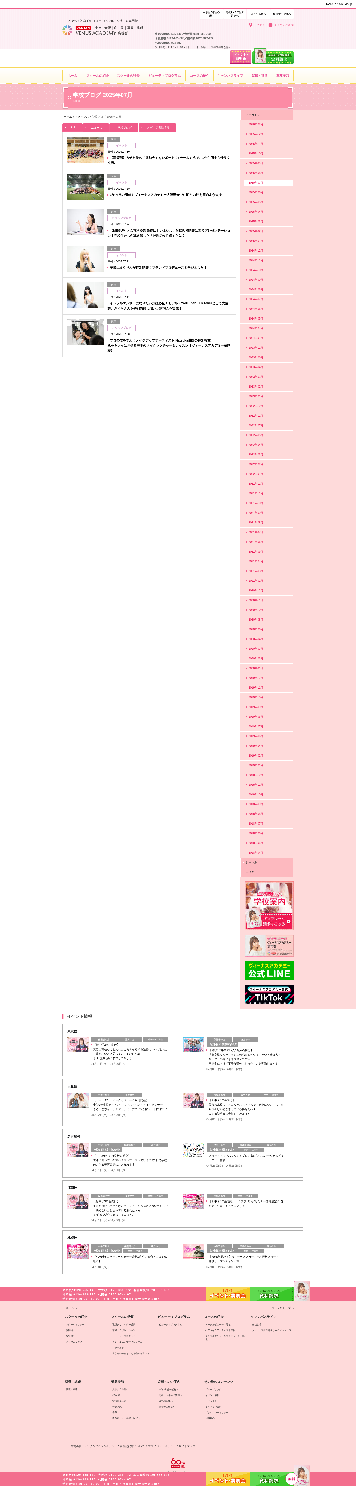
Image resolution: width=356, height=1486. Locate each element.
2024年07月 (256, 299)
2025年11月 (256, 143)
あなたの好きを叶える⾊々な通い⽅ (130, 1353)
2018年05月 (256, 843)
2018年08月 (256, 813)
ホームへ (71, 1308)
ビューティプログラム (123, 1336)
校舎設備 (256, 1324)
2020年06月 (256, 629)
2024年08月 (256, 289)
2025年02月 (256, 231)
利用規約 (210, 1418)
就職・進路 (73, 1381)
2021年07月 (256, 532)
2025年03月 (256, 221)
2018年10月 (256, 794)
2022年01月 (256, 474)
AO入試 (116, 1395)
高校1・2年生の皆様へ (211, 13)
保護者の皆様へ (282, 13)
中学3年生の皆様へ (234, 13)
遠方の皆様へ (258, 13)
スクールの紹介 (76, 1317)
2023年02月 (256, 386)
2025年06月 (256, 192)
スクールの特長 (122, 1317)
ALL (72, 126)
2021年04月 (256, 561)
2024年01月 (256, 338)
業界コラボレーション (123, 1330)
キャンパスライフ (263, 1317)
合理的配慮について (132, 1446)
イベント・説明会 (228, 1479)
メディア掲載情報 (157, 126)
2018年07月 (256, 823)
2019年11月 (256, 687)
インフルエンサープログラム (127, 1342)
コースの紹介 (214, 1317)
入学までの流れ (120, 1389)
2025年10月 (256, 153)
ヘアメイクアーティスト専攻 (220, 1330)
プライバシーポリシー (216, 1412)
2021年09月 (256, 512)
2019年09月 (256, 707)
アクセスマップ (74, 1342)
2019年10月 (256, 697)
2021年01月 (256, 580)
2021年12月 (256, 483)
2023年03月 (256, 376)
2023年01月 (256, 396)
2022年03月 (256, 454)
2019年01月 (256, 765)
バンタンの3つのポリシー (101, 1446)
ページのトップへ (282, 1308)
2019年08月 (256, 716)
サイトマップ (187, 1446)
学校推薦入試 (119, 1401)
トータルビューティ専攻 (218, 1324)
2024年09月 (256, 279)
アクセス (259, 25)
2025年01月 (256, 241)
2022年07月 (256, 425)
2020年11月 (256, 600)
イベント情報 (212, 1395)
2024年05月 (256, 318)
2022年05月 (256, 435)
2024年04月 (256, 328)
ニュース (96, 126)
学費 (114, 1412)
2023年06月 (256, 357)
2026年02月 (256, 124)
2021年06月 (256, 542)
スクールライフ (120, 1347)
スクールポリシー (75, 1324)
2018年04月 (256, 852)
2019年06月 (256, 736)
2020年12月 (256, 590)
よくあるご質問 (284, 25)
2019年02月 (256, 755)
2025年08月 (256, 173)
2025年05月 (256, 202)
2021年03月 (256, 571)
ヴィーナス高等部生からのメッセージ (271, 1330)
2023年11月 (256, 347)
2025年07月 (256, 182)
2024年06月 (256, 309)
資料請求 (272, 1478)
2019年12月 (256, 678)
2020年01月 (256, 668)
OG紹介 (70, 1336)
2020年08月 (256, 619)
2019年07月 (256, 726)
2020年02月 (256, 658)
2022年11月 (256, 415)
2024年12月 (256, 250)
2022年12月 (256, 406)
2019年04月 (256, 746)
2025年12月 (256, 134)
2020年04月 (256, 639)
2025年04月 (256, 211)
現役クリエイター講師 (123, 1324)
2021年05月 (256, 551)
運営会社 (76, 1446)
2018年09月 (256, 804)
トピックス (211, 1401)
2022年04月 (256, 444)
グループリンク (213, 1389)
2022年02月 (256, 464)
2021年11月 (256, 493)
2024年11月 (256, 260)
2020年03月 (256, 648)
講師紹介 (70, 1330)
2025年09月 (256, 163)
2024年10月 (256, 270)
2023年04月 (256, 367)
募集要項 (117, 1381)
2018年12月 (256, 775)
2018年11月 (256, 784)
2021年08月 (256, 522)
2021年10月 (256, 503)
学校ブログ (123, 126)
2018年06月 (256, 833)
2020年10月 (256, 610)
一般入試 (117, 1406)
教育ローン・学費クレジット (127, 1418)
